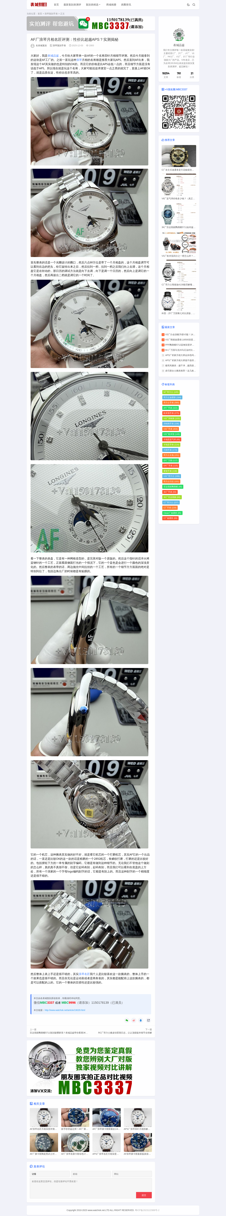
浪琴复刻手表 (51, 13)
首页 (56, 4)
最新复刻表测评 (72, 4)
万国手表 (170, 450)
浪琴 (79, 60)
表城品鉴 (53, 56)
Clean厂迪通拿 (172, 513)
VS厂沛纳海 (172, 418)
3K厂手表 (170, 492)
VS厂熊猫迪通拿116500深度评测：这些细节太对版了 (191, 339)
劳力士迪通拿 (172, 397)
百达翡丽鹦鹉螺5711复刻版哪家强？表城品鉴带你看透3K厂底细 (61, 1033)
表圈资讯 (126, 4)
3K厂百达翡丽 (172, 497)
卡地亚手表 (171, 444)
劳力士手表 (171, 402)
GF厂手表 (171, 465)
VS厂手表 (171, 429)
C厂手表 (170, 507)
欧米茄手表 (171, 413)
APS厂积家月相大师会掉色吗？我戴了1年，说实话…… (192, 355)
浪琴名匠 (84, 974)
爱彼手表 (170, 471)
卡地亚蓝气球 (172, 439)
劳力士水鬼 (171, 455)
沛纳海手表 (171, 423)
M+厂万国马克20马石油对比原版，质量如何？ (187, 350)
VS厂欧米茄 (172, 434)
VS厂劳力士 (172, 476)
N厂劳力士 (171, 392)
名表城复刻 (41, 45)
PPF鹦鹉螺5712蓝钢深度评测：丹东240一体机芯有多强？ (193, 345)
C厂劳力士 (171, 502)
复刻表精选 (92, 4)
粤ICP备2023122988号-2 (147, 1211)
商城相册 (111, 4)
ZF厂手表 (171, 408)
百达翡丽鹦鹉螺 (173, 486)
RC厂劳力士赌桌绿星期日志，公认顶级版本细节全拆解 (125, 1033)
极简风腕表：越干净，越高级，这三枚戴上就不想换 (190, 365)
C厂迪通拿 (170, 518)
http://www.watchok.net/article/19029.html (65, 1010)
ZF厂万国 (171, 460)
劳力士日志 (171, 481)
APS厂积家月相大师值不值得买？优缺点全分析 (188, 360)
